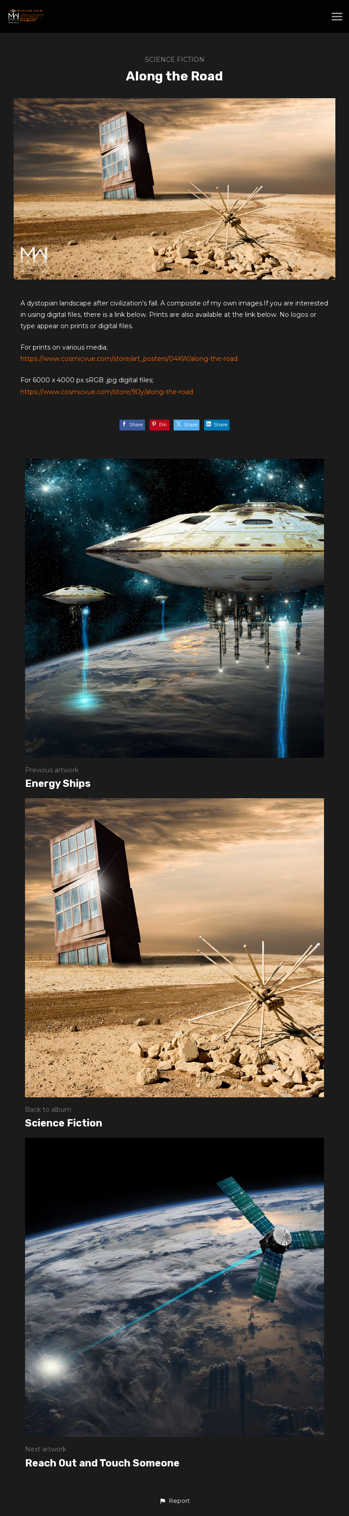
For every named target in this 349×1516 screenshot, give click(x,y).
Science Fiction (174, 59)
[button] (174, 1501)
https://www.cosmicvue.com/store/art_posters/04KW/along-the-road (129, 359)
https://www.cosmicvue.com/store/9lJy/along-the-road (106, 392)
